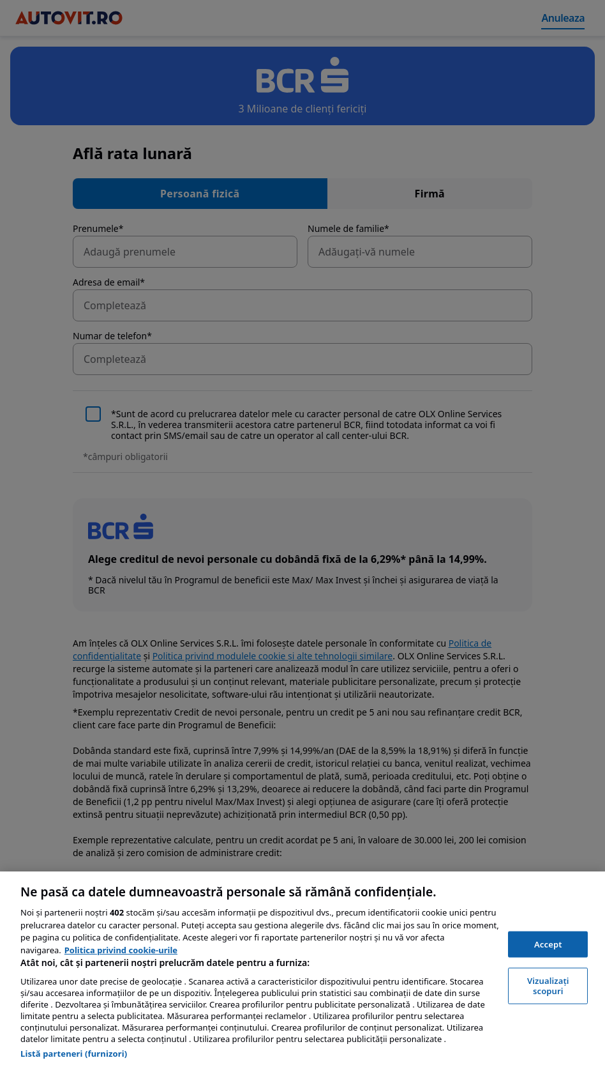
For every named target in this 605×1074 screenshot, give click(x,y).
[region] (302, 972)
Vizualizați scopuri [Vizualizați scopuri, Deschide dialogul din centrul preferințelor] (548, 986)
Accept (548, 943)
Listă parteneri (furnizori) (73, 1053)
